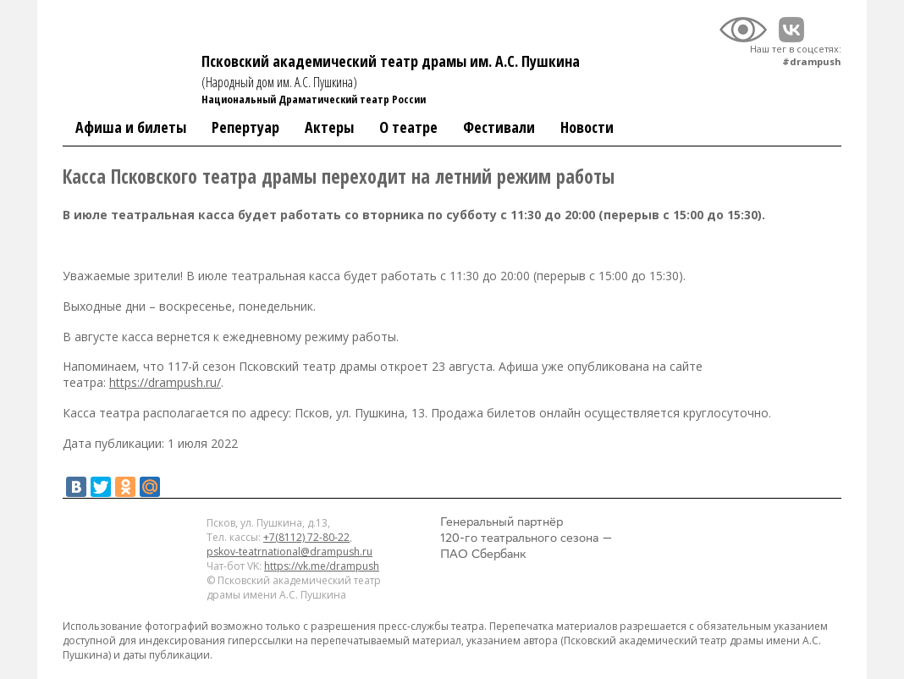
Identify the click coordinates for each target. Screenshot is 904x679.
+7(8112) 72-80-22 (306, 537)
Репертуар (245, 127)
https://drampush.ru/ (165, 382)
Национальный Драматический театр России (313, 99)
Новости (587, 127)
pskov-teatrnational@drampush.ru (289, 551)
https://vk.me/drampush (321, 566)
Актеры (329, 127)
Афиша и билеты (130, 127)
